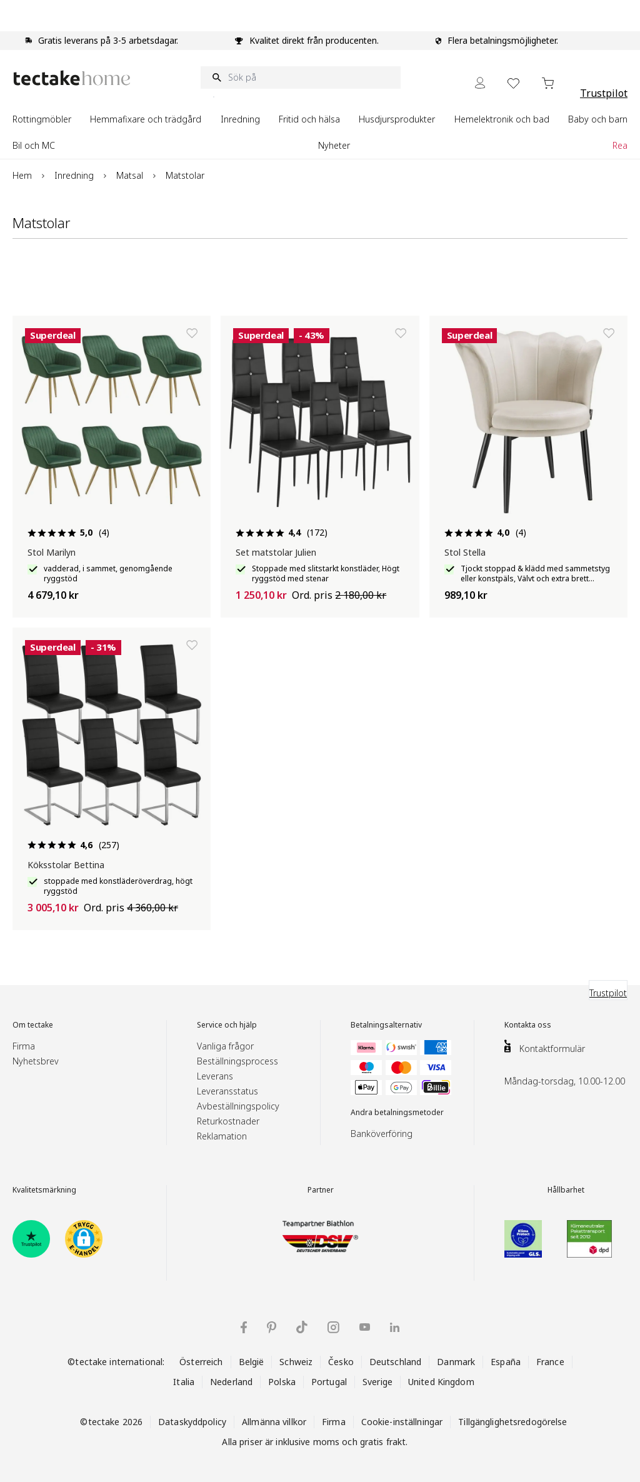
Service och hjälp (227, 1025)
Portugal (329, 1382)
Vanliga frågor (225, 1046)
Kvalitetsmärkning (44, 1190)
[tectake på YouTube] (364, 1327)
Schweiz (295, 1362)
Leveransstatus (227, 1091)
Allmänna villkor (274, 1422)
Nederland (231, 1382)
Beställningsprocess (237, 1061)
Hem (22, 175)
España (506, 1362)
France (550, 1362)
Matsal (129, 175)
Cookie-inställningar (402, 1422)
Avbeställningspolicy (238, 1106)
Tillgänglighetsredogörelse (512, 1422)
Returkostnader (228, 1121)
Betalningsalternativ (386, 1025)
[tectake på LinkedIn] (394, 1327)
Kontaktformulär (552, 1048)
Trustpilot (604, 93)
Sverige (377, 1382)
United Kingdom (441, 1382)
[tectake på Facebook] (244, 1327)
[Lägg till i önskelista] (192, 333)
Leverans (215, 1076)
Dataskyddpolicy (192, 1422)
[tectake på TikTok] (302, 1327)
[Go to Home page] (71, 77)
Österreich (200, 1362)
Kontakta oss (527, 1025)
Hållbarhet (566, 1190)
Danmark (456, 1362)
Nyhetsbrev (35, 1061)
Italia (183, 1382)
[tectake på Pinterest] (271, 1327)
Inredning (74, 175)
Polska (282, 1382)
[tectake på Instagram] (333, 1327)
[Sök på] (301, 77)
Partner (321, 1190)
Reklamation (222, 1136)
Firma (23, 1046)
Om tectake (32, 1025)
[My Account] (480, 83)
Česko (341, 1362)
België (251, 1362)
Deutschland (395, 1362)
